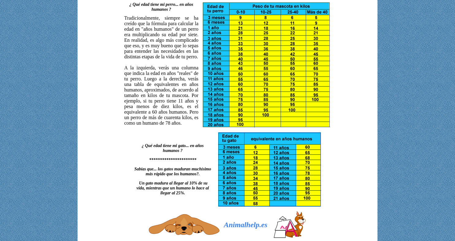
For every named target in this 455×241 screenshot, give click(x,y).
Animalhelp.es (245, 225)
